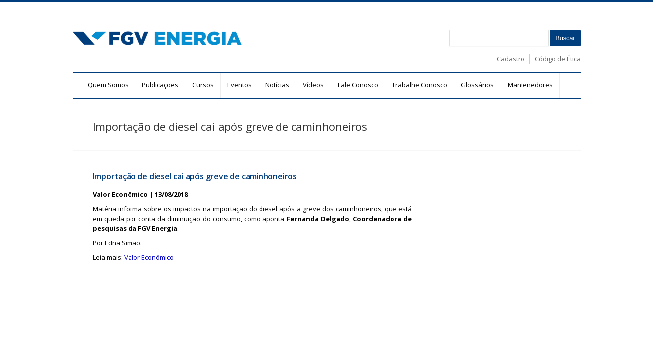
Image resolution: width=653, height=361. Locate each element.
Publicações (160, 84)
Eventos (239, 84)
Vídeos (313, 84)
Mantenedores (530, 84)
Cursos (203, 84)
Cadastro (510, 58)
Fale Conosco (358, 84)
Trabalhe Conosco (419, 84)
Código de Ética (558, 58)
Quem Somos (108, 84)
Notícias (277, 84)
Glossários (477, 84)
